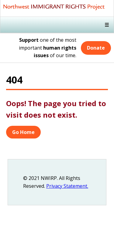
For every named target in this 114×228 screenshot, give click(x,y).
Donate (96, 47)
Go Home (23, 132)
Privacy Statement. (67, 186)
